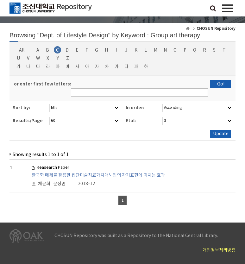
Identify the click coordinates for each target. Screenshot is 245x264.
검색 (213, 9)
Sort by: (21, 107)
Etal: (131, 120)
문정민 (59, 183)
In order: (135, 107)
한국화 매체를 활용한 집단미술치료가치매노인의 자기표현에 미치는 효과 (98, 175)
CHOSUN (50, 9)
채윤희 (44, 183)
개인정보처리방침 (219, 250)
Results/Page (28, 120)
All (21, 50)
